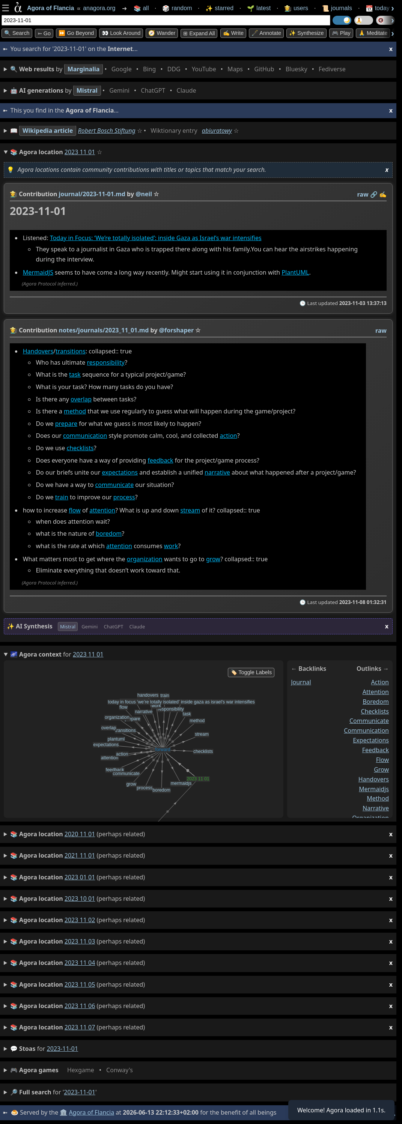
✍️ (383, 194)
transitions (71, 351)
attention (102, 510)
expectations (120, 473)
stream (190, 510)
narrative (217, 473)
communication (85, 436)
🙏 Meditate (372, 33)
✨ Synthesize (306, 33)
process (124, 497)
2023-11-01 (62, 1048)
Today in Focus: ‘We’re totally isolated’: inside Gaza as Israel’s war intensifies (156, 238)
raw (363, 194)
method (75, 411)
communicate (114, 485)
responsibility (106, 362)
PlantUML (295, 273)
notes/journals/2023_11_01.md (104, 330)
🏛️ (63, 1112)
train (61, 497)
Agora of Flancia (91, 1112)
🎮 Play (341, 33)
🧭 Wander (161, 33)
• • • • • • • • (179, 69)
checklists (79, 448)
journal (301, 682)
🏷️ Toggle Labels (251, 672)
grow (213, 559)
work (171, 546)
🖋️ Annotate (266, 33)
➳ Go (44, 33)
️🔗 (374, 194)
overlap (81, 399)
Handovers (38, 351)
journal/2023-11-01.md (92, 194)
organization (145, 559)
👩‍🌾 (13, 194)
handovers (373, 779)
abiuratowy (217, 130)
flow (75, 510)
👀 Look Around (121, 33)
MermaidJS (38, 273)
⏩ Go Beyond (76, 33)
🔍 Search (17, 33)
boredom (109, 534)
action (228, 436)
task (75, 375)
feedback (160, 460)
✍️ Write (233, 33)
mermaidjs (374, 789)
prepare (66, 423)
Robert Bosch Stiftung (107, 130)
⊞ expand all (199, 33)
